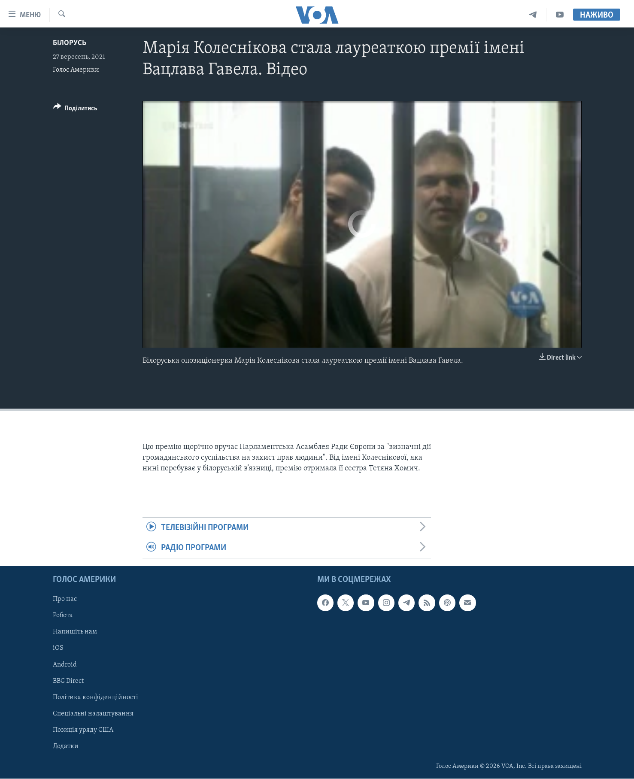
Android (65, 664)
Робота (63, 615)
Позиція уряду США (83, 730)
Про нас (65, 599)
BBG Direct (68, 681)
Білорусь (69, 43)
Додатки (66, 746)
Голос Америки (76, 70)
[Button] (75, 109)
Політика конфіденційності (95, 697)
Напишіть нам (75, 632)
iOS (58, 648)
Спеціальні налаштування (93, 713)
